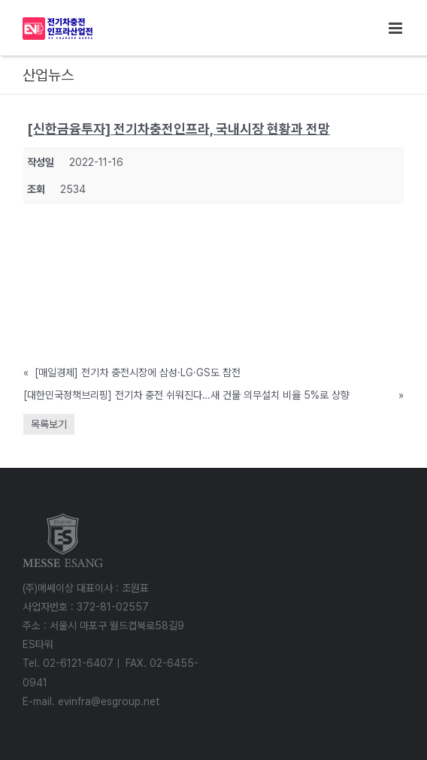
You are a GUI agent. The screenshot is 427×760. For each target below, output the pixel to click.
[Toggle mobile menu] (396, 28)
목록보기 (49, 424)
